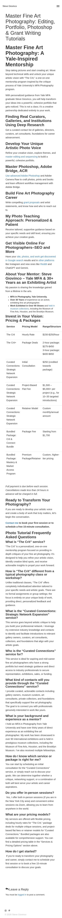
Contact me (12, 523)
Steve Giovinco (10, 6)
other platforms (46, 260)
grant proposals (32, 202)
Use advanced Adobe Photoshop (23, 175)
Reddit (43, 264)
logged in (22, 895)
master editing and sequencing (22, 156)
